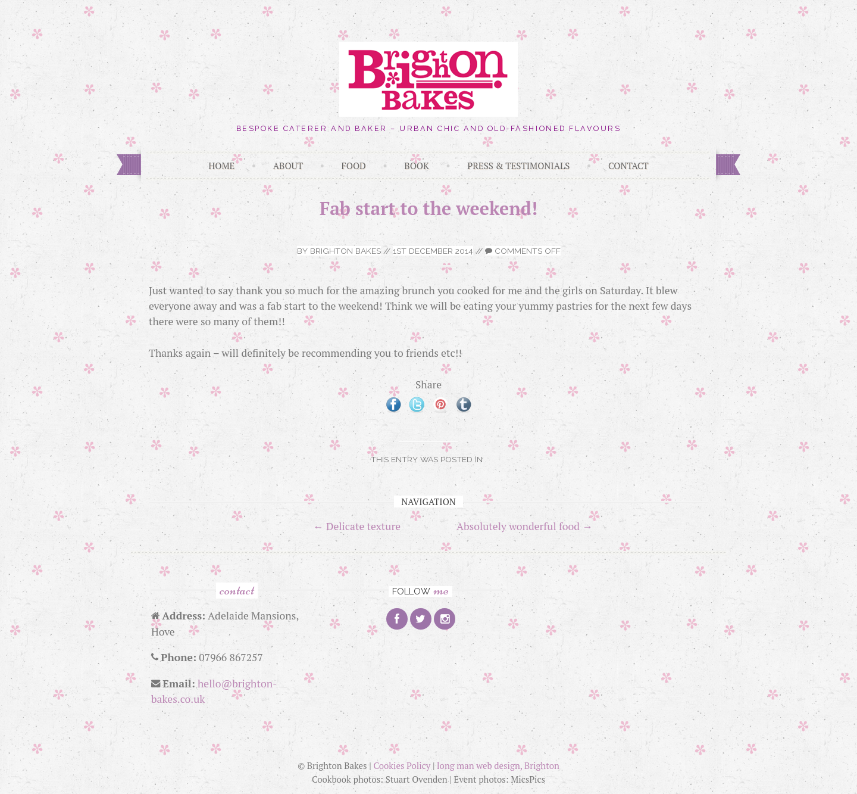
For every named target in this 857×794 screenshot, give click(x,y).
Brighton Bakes (345, 251)
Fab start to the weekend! (428, 208)
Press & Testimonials (518, 166)
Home (221, 166)
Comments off (523, 251)
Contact (628, 166)
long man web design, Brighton (498, 765)
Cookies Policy (401, 765)
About (288, 166)
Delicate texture (357, 526)
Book (416, 166)
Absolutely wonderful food (524, 526)
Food (354, 166)
